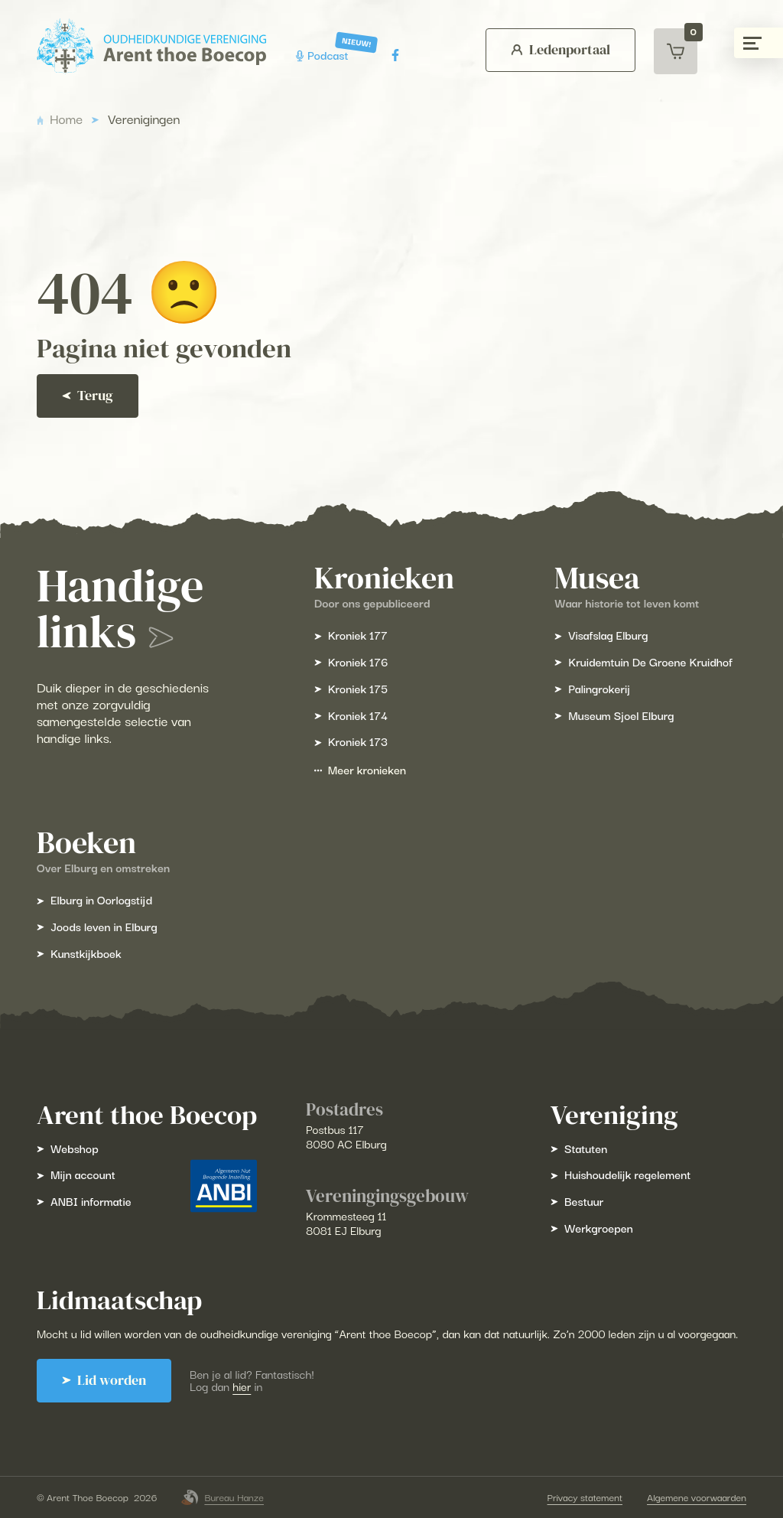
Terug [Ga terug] (87, 395)
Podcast (324, 55)
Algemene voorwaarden (696, 1496)
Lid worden (104, 1380)
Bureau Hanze (222, 1497)
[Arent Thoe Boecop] (151, 46)
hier (241, 1385)
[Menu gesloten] (758, 43)
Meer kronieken (360, 769)
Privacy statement (584, 1496)
